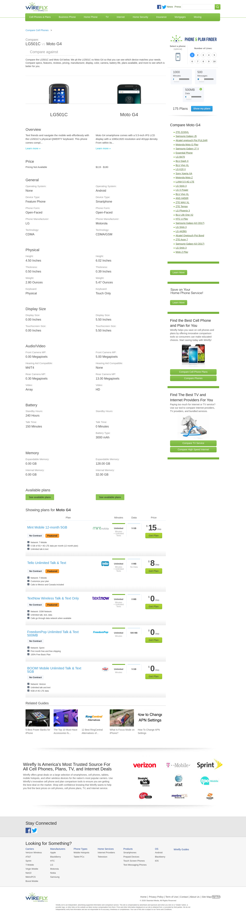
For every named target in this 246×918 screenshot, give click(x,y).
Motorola (54, 869)
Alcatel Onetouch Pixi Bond (190, 235)
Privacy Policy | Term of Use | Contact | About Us (174, 896)
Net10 (28, 873)
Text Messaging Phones (135, 865)
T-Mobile (30, 865)
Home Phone (91, 17)
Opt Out (216, 897)
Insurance (161, 17)
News (170, 6)
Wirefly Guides (181, 849)
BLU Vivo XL (182, 165)
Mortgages (180, 17)
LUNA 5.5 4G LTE (185, 181)
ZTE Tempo (182, 206)
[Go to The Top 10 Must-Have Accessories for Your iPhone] (66, 718)
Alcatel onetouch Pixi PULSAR (192, 140)
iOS (157, 861)
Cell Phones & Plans (40, 17)
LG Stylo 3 (181, 186)
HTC (52, 861)
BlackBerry (55, 856)
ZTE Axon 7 (182, 239)
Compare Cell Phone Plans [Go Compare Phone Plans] (193, 371)
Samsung (54, 877)
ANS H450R (182, 198)
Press (178, 6)
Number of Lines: (203, 48)
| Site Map (206, 896)
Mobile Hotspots (81, 852)
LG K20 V (181, 169)
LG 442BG (181, 231)
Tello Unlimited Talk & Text (46, 562)
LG (51, 865)
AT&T (28, 856)
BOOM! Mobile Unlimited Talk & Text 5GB (54, 670)
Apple (53, 852)
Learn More (179, 272)
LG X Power (182, 190)
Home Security (140, 17)
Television (102, 856)
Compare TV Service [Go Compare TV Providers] (193, 443)
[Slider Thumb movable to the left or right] (176, 80)
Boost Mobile (32, 881)
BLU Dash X (182, 161)
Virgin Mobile (32, 869)
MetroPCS (31, 877)
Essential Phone (184, 152)
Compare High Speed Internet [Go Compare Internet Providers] (193, 449)
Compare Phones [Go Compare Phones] (193, 378)
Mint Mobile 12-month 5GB (47, 527)
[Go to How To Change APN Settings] (150, 718)
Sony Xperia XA (184, 173)
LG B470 (180, 156)
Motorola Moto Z (184, 177)
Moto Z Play (182, 252)
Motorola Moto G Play (187, 144)
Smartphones (129, 852)
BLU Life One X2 (184, 214)
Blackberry (160, 856)
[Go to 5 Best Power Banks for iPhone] (38, 718)
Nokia (53, 873)
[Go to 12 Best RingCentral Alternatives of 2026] (94, 718)
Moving (197, 17)
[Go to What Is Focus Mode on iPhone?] (122, 718)
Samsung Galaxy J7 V (187, 148)
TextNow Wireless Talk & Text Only (53, 598)
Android (158, 852)
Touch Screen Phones (134, 861)
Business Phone (67, 17)
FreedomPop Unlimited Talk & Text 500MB (53, 633)
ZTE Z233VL (182, 132)
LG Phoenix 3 (183, 210)
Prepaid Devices (131, 856)
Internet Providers (106, 852)
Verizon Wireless (34, 852)
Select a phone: (178, 47)
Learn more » (33, 148)
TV (107, 17)
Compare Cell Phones (37, 30)
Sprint (28, 861)
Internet (121, 17)
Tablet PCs (79, 856)
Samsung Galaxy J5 (186, 136)
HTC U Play (182, 219)
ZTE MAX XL (182, 202)
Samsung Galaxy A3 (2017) (190, 223)
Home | (144, 896)
